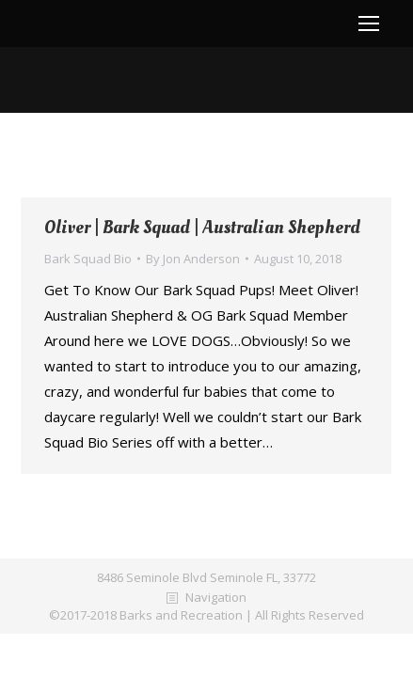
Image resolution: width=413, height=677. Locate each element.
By (193, 258)
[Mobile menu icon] (368, 23)
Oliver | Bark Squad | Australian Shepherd (202, 228)
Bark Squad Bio (88, 258)
